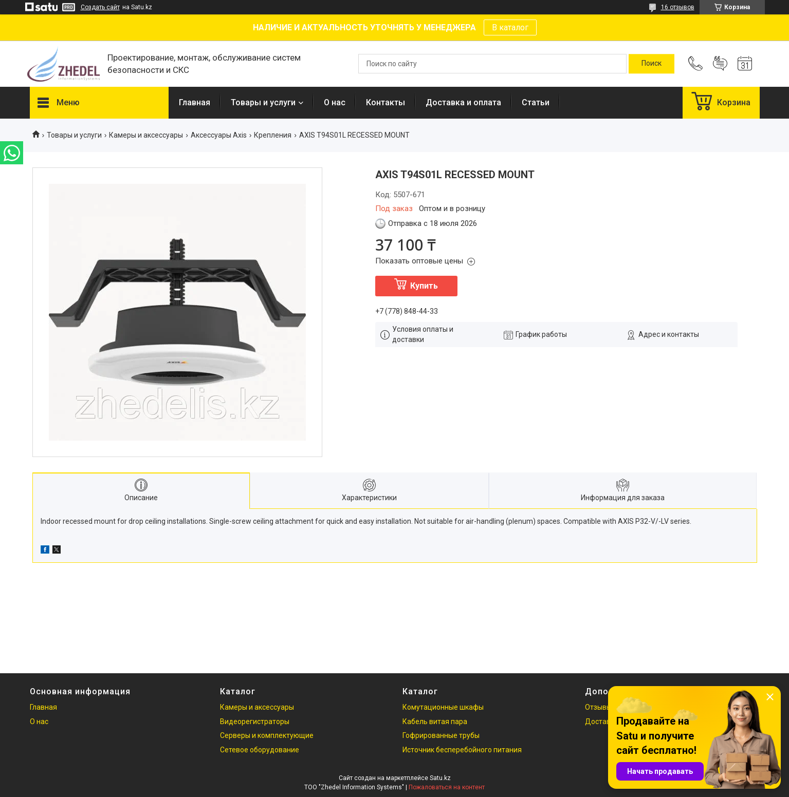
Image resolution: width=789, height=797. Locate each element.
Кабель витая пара (434, 721)
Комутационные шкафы (443, 707)
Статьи (535, 102)
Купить (424, 286)
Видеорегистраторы (254, 721)
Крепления (272, 135)
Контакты (385, 102)
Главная (194, 102)
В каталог (510, 27)
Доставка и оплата (463, 102)
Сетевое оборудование (259, 750)
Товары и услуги (263, 102)
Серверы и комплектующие (267, 735)
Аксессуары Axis (219, 135)
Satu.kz (440, 778)
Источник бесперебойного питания (462, 750)
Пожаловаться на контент (447, 787)
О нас (334, 102)
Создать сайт (100, 7)
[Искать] (651, 63)
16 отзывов (677, 7)
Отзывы (598, 707)
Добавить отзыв (720, 63)
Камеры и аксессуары (146, 135)
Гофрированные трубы (441, 735)
